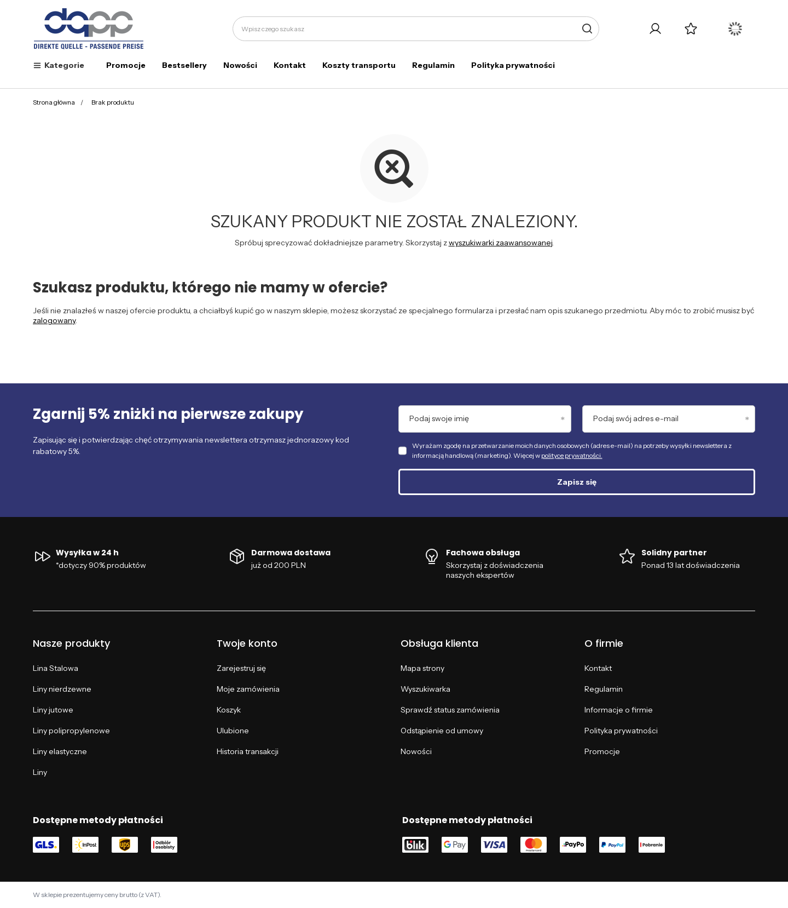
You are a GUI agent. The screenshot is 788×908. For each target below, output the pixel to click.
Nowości (240, 65)
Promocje (126, 65)
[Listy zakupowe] (691, 29)
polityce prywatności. (571, 455)
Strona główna (54, 102)
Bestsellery (184, 65)
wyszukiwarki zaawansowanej (500, 243)
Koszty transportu (359, 65)
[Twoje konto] (655, 29)
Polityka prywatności (513, 65)
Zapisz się (576, 482)
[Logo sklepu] (89, 29)
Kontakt (290, 65)
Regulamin (433, 65)
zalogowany (54, 320)
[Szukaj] (587, 28)
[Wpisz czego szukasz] (416, 28)
